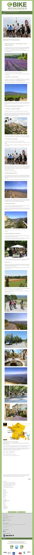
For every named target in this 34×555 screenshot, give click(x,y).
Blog (13, 40)
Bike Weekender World (6, 500)
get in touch (8, 290)
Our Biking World (5, 507)
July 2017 (4, 496)
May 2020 (4, 491)
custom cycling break (25, 288)
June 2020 (4, 490)
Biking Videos (5, 501)
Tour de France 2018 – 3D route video (10, 441)
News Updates (5, 506)
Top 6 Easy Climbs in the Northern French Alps (9, 483)
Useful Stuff (18, 40)
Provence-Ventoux (26, 175)
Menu (3, 13)
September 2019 (5, 492)
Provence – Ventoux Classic (25, 265)
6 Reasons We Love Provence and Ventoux (11, 39)
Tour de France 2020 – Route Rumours (8, 487)
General (15, 40)
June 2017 (4, 497)
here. (23, 476)
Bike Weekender (6, 40)
